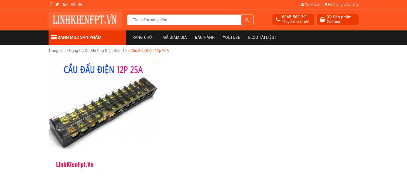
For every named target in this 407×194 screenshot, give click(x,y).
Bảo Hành (205, 37)
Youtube (231, 37)
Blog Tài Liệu (262, 37)
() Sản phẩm (339, 19)
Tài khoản (310, 4)
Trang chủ (142, 37)
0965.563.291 (295, 17)
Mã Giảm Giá (174, 37)
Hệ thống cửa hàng (342, 4)
